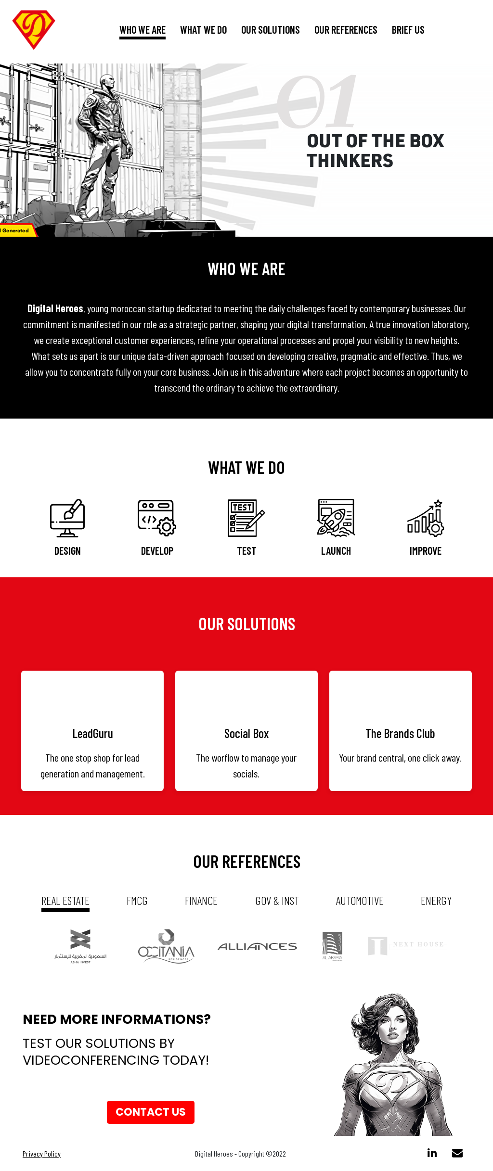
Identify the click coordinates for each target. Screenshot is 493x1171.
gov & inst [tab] (277, 900)
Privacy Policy (42, 1153)
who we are (142, 29)
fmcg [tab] (137, 900)
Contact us (151, 1112)
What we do (203, 29)
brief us (408, 29)
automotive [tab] (360, 900)
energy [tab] (436, 900)
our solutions (270, 29)
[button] (37, 150)
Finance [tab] (201, 900)
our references (345, 29)
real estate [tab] (65, 900)
